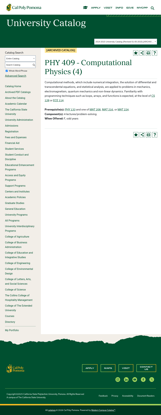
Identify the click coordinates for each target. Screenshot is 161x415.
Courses (9, 316)
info (119, 8)
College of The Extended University (18, 308)
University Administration (19, 119)
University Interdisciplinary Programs (19, 228)
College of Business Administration (16, 245)
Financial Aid (12, 143)
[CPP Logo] (15, 368)
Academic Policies (15, 197)
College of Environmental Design (19, 271)
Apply (90, 368)
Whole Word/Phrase (18, 71)
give (130, 8)
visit (108, 8)
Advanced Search (15, 75)
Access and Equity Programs (15, 177)
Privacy (114, 396)
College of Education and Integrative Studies (19, 255)
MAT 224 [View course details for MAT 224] (123, 109)
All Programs (12, 220)
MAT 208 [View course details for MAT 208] (95, 109)
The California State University (16, 112)
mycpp (142, 8)
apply (96, 8)
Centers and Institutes (17, 191)
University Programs (16, 214)
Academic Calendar (16, 103)
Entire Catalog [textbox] (12, 58)
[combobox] (125, 42)
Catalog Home (13, 86)
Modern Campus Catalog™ (103, 410)
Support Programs (15, 185)
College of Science (15, 289)
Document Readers (145, 396)
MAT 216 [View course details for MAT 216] (107, 109)
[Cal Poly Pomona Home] (24, 7)
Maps (108, 368)
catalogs (52, 410)
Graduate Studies (14, 203)
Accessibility (127, 396)
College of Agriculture (17, 236)
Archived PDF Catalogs (18, 92)
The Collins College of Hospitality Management (18, 298)
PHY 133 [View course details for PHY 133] (70, 109)
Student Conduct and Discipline (16, 157)
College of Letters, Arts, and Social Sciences (18, 281)
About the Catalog (15, 97)
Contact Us (146, 368)
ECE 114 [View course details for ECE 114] (58, 100)
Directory (10, 321)
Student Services (14, 148)
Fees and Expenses (16, 137)
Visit (126, 368)
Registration (12, 131)
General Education (15, 208)
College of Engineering (17, 263)
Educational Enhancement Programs (19, 167)
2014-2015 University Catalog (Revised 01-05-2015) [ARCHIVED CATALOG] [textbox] (124, 42)
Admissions (11, 125)
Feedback (103, 396)
